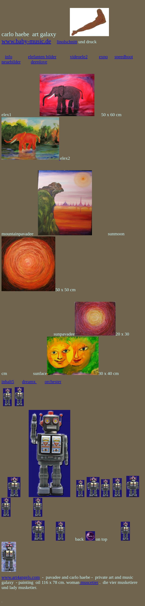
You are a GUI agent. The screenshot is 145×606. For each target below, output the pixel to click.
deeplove (39, 61)
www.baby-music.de (26, 41)
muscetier (88, 582)
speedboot (124, 56)
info (8, 56)
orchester (53, 381)
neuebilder (11, 61)
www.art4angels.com (21, 577)
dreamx (29, 381)
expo (103, 56)
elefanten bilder (42, 56)
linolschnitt (67, 41)
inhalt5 (8, 381)
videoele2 (79, 56)
